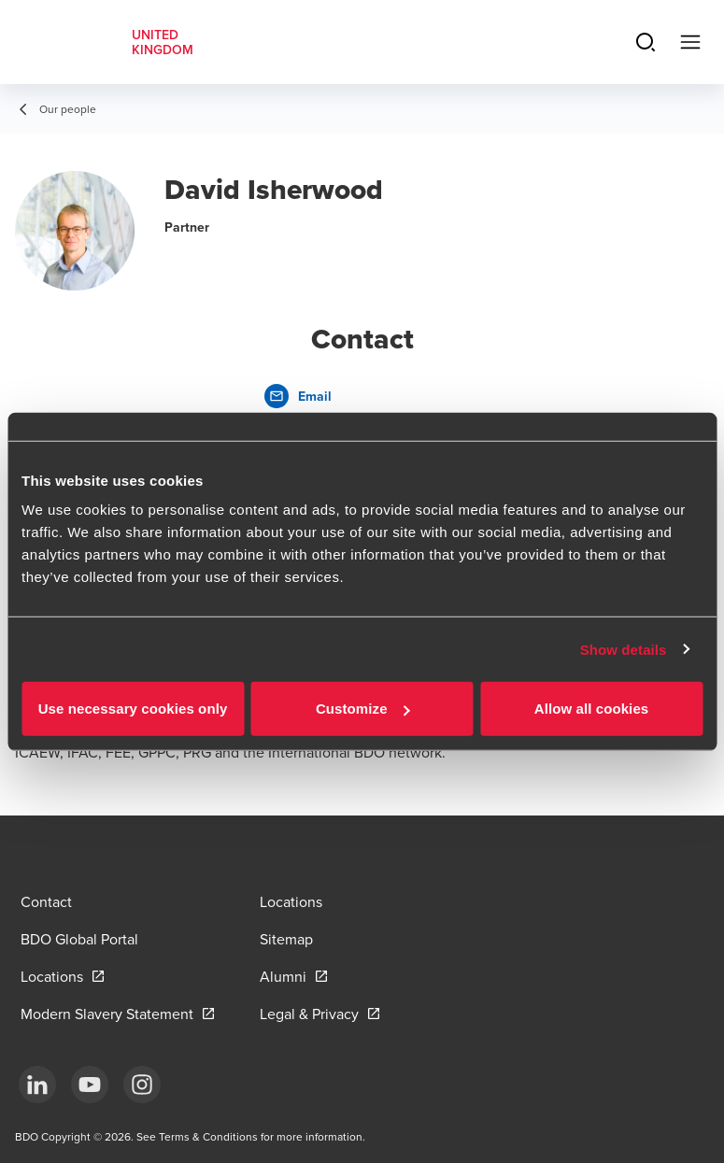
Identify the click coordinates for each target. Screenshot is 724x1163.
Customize (363, 708)
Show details (623, 649)
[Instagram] (142, 1084)
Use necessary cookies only (133, 708)
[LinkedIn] (37, 1084)
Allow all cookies (591, 708)
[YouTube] (89, 1084)
